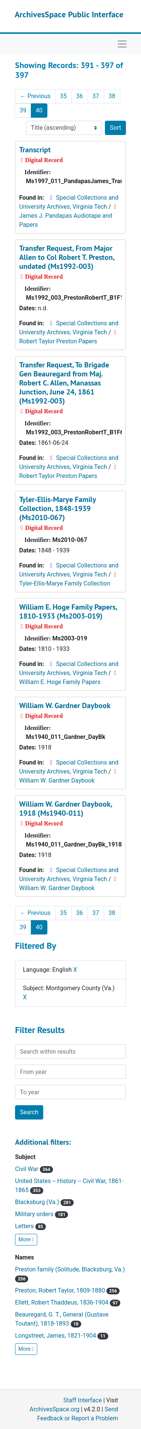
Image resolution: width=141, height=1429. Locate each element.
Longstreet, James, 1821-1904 (61, 1335)
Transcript (35, 150)
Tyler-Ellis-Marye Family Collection (64, 583)
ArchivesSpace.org (54, 1409)
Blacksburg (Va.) (44, 1202)
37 (95, 96)
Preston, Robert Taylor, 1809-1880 (67, 1290)
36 (79, 96)
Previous (35, 96)
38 (112, 96)
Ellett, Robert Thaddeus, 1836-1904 (67, 1302)
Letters (30, 1226)
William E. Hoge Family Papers (59, 682)
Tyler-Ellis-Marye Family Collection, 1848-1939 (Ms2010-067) (57, 508)
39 (23, 110)
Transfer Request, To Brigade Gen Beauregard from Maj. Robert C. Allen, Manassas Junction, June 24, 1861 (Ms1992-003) (64, 383)
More (26, 1239)
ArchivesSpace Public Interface (69, 14)
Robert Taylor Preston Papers (58, 341)
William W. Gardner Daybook (65, 705)
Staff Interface (83, 1400)
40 (39, 110)
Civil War (34, 1169)
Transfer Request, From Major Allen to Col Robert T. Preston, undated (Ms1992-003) (66, 257)
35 (63, 96)
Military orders (41, 1214)
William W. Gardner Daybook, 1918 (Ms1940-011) (65, 808)
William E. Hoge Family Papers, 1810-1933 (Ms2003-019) (68, 611)
